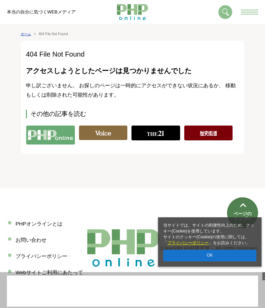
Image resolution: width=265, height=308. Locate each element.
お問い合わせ (31, 240)
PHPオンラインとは (39, 224)
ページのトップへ (243, 193)
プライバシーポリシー (188, 242)
